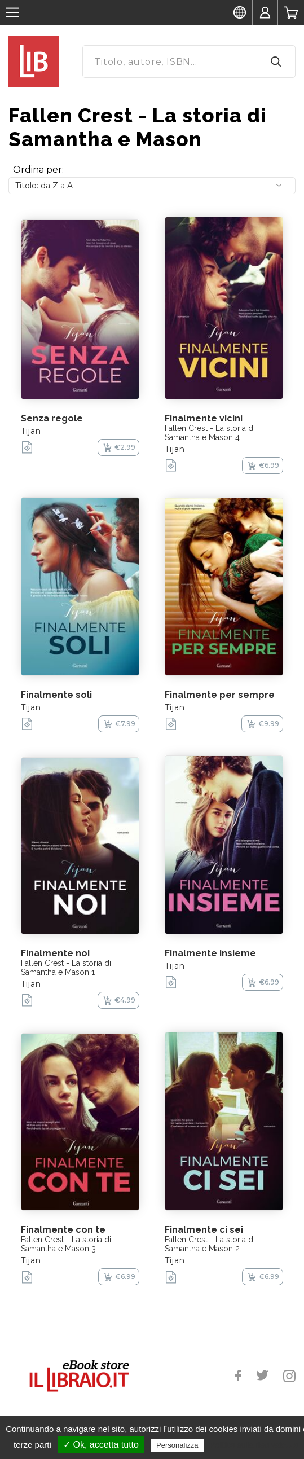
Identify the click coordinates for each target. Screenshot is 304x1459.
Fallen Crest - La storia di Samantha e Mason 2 (210, 1244)
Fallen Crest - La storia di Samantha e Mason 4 (210, 433)
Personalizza (177, 1445)
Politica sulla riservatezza (254, 1444)
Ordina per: (38, 169)
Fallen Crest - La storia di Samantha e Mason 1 (66, 968)
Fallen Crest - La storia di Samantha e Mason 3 (66, 1244)
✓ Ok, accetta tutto (101, 1444)
